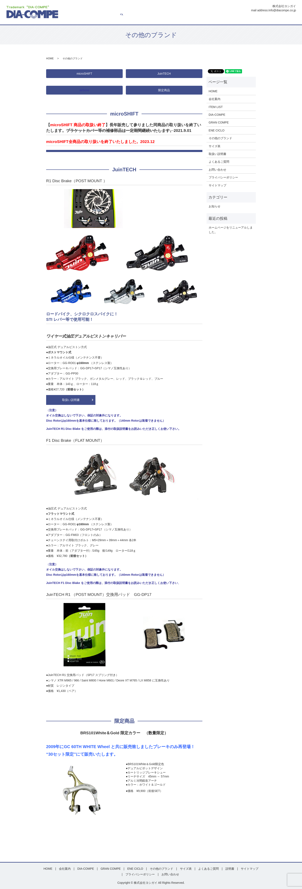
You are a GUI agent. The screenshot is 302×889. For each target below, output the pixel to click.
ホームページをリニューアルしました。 (231, 230)
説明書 (239, 19)
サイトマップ (217, 185)
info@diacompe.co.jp (282, 10)
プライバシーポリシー (223, 177)
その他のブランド (220, 138)
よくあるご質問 (257, 19)
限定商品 (164, 90)
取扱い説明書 (71, 400)
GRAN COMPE (165, 19)
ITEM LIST (126, 19)
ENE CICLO (186, 19)
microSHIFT (84, 73)
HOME (96, 19)
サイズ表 (226, 19)
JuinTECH (164, 73)
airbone (84, 90)
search (293, 19)
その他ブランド (207, 19)
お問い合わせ (279, 19)
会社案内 (110, 19)
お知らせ (214, 206)
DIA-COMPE (144, 19)
